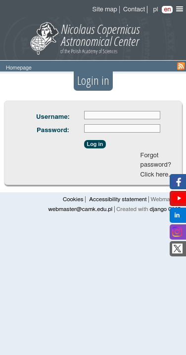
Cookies (73, 199)
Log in (95, 144)
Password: (53, 130)
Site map (105, 9)
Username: (52, 117)
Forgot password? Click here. (155, 165)
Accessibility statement (117, 199)
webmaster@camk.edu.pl (80, 209)
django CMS (165, 209)
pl (155, 9)
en (167, 9)
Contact (134, 9)
